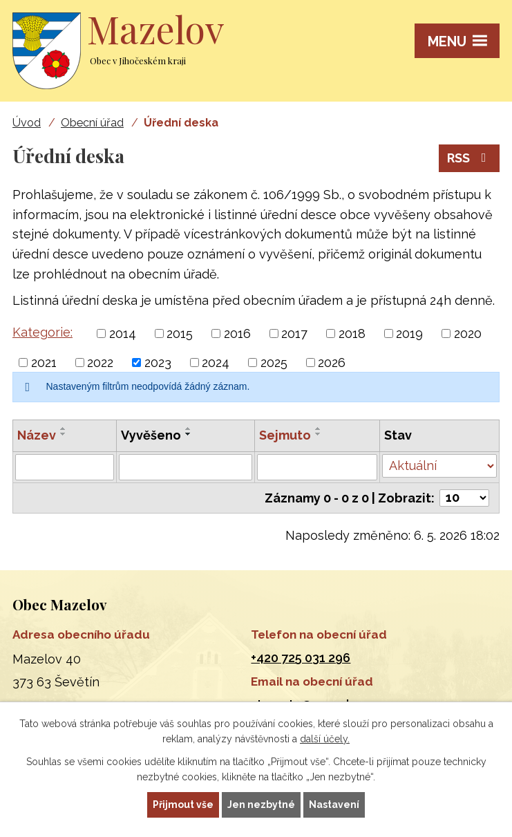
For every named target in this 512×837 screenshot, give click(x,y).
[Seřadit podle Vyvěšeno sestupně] (188, 434)
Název (36, 435)
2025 (273, 362)
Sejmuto (285, 435)
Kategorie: (42, 332)
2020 (468, 333)
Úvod (26, 122)
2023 (157, 362)
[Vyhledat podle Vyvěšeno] (185, 467)
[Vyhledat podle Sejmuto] (317, 467)
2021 (44, 362)
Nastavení (334, 804)
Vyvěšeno (151, 435)
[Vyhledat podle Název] (64, 467)
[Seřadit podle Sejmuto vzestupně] (318, 428)
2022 (100, 362)
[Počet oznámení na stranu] (464, 498)
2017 (294, 333)
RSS (469, 158)
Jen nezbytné (261, 804)
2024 (215, 362)
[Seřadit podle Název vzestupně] (63, 428)
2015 (180, 333)
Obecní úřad (92, 122)
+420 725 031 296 (300, 657)
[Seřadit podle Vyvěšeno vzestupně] (188, 428)
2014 (122, 333)
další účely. (325, 739)
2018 (352, 333)
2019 (409, 333)
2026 (331, 362)
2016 (237, 333)
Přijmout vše (183, 804)
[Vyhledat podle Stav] (439, 466)
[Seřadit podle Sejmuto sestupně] (318, 434)
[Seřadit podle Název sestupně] (63, 434)
